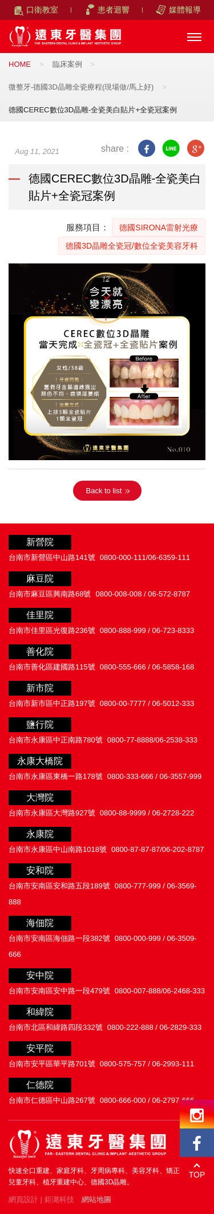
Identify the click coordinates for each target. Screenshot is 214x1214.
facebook (146, 149)
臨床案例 (67, 64)
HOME (20, 64)
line (171, 149)
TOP (197, 1174)
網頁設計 (23, 1199)
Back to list (104, 490)
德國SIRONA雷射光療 (158, 227)
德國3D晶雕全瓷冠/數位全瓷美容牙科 (132, 245)
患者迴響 (114, 9)
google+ (195, 149)
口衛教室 (42, 9)
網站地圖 (96, 1199)
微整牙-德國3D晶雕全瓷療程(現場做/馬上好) (81, 87)
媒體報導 (185, 9)
